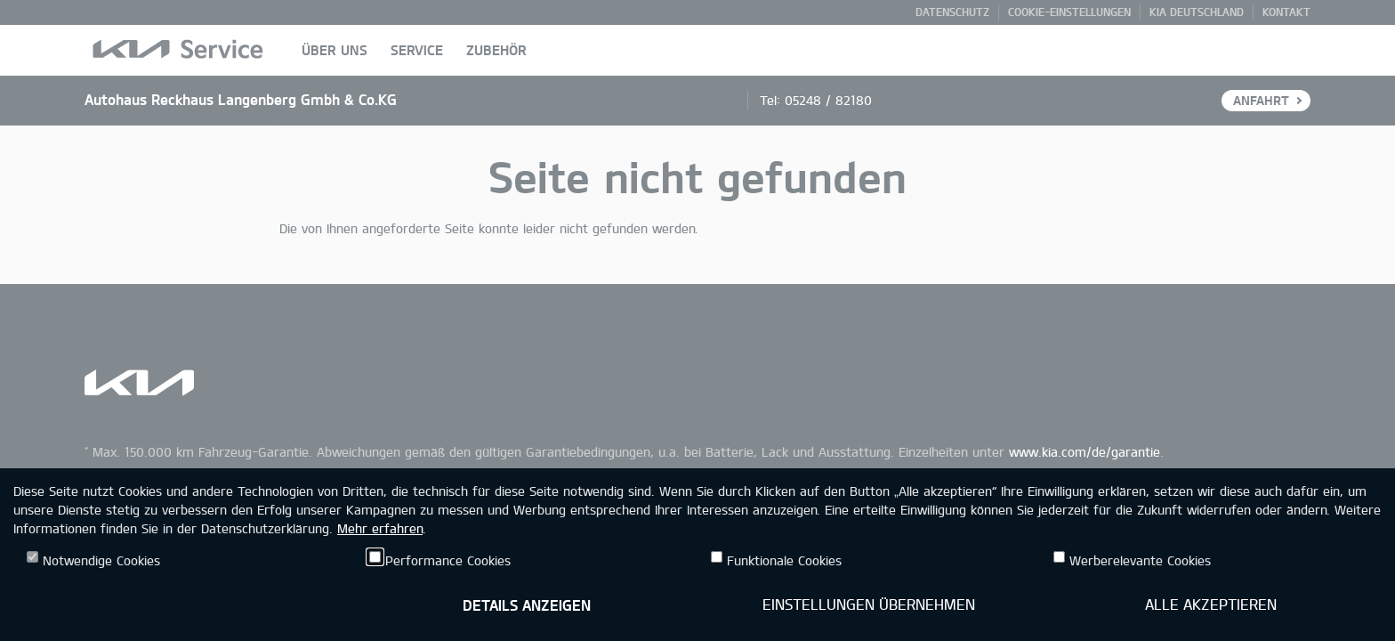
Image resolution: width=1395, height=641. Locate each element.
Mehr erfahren (380, 528)
